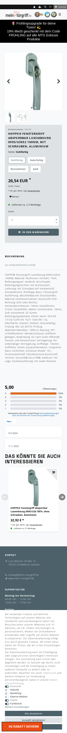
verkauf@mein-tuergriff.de (23, 574)
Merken (14, 196)
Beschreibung (14, 256)
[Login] (34, 7)
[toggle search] (45, 7)
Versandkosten (33, 190)
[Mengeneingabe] (12, 220)
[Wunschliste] (51, 7)
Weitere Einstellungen (17, 707)
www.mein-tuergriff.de (21, 578)
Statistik (14, 689)
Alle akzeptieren (33, 713)
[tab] (33, 256)
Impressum (49, 672)
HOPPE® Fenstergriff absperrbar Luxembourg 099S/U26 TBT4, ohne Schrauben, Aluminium (30, 511)
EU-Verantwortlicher (20, 265)
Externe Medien (19, 696)
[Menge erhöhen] (56, 218)
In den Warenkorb (33, 232)
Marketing (15, 693)
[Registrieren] (40, 7)
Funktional (16, 703)
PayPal (13, 700)
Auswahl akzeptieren (33, 720)
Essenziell (15, 686)
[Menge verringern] (56, 223)
